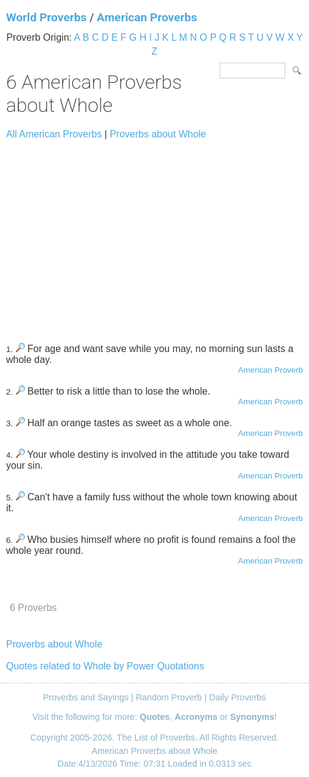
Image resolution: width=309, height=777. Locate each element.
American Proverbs (147, 17)
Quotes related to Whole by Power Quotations (105, 666)
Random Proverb (169, 697)
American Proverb (270, 370)
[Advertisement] (154, 236)
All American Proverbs (54, 134)
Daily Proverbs (237, 697)
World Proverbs (46, 17)
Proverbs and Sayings (86, 697)
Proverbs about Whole (157, 134)
